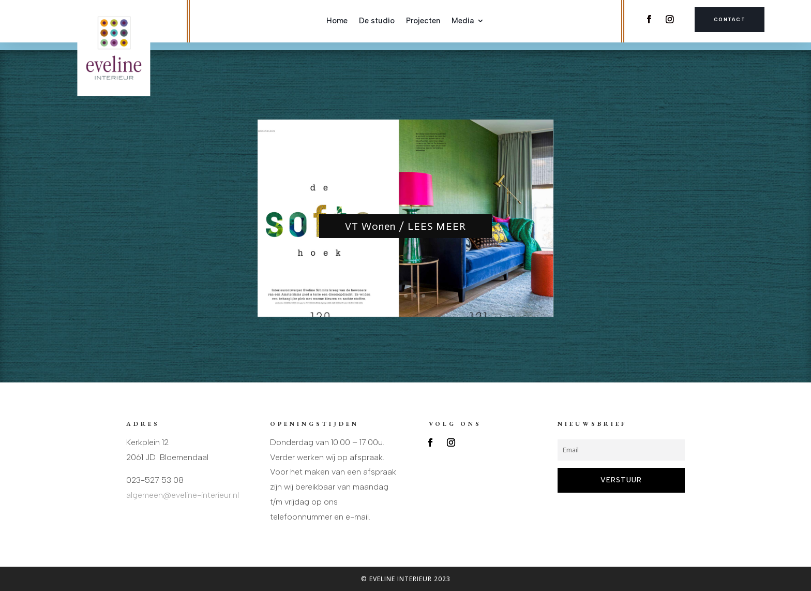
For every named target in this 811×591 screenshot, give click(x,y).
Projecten (423, 21)
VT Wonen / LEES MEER (405, 226)
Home (337, 21)
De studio (377, 21)
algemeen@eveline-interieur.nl (182, 495)
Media (463, 21)
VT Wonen (405, 198)
